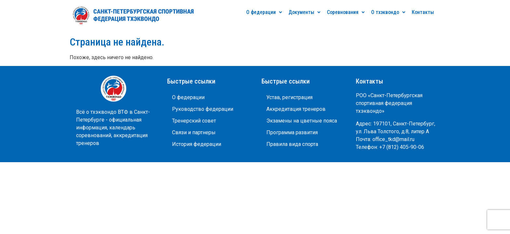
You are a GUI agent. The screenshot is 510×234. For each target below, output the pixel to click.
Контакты (423, 12)
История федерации (196, 144)
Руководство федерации (202, 109)
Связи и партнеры (194, 132)
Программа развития (292, 132)
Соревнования (346, 12)
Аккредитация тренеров (296, 109)
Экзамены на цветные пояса (301, 121)
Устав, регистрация (289, 97)
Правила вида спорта (292, 144)
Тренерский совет (194, 121)
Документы (304, 12)
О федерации (264, 12)
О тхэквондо (388, 12)
